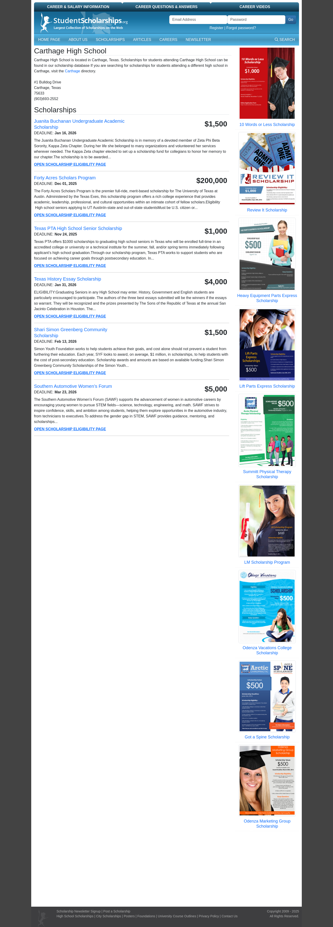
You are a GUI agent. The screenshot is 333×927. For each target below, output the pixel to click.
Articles (142, 40)
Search (285, 40)
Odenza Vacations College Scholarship (267, 650)
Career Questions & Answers (166, 7)
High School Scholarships (75, 916)
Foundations (146, 916)
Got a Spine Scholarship (267, 737)
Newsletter (198, 40)
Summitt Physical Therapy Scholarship (267, 474)
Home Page (49, 40)
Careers (168, 40)
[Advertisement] (166, 868)
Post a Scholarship (116, 911)
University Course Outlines (177, 916)
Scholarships (110, 40)
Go (290, 19)
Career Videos (255, 7)
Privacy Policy (209, 916)
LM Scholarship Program (267, 562)
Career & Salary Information (78, 7)
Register (216, 28)
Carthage (72, 71)
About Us (78, 40)
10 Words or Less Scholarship (267, 124)
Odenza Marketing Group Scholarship (267, 824)
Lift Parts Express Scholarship (267, 386)
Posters (129, 916)
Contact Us (229, 916)
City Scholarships (108, 916)
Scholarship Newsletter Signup (79, 911)
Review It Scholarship (267, 210)
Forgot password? (241, 28)
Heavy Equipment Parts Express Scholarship (267, 298)
